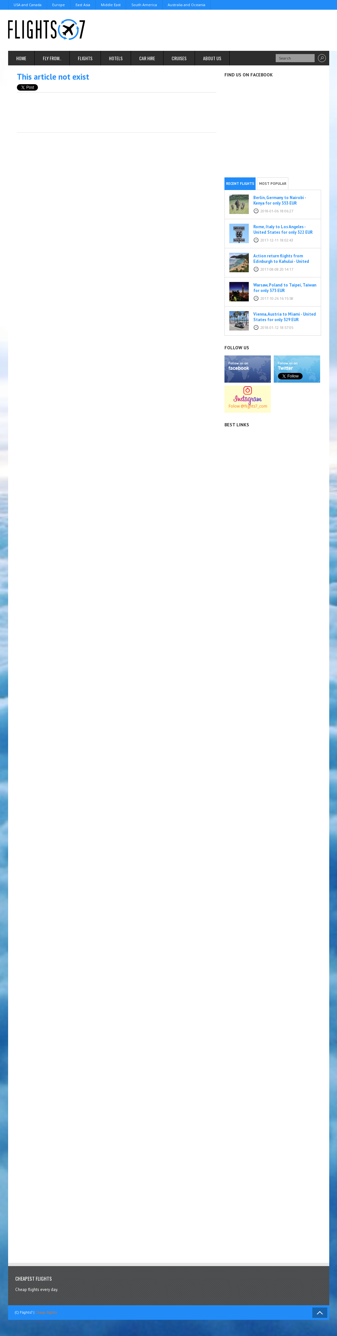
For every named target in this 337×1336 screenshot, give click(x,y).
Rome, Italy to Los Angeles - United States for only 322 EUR (283, 229)
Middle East (111, 4)
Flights (85, 58)
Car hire (147, 58)
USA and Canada (28, 4)
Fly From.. (52, 58)
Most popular (272, 183)
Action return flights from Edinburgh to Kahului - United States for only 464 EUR (281, 261)
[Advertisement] (211, 29)
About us (212, 58)
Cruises (179, 58)
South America (144, 4)
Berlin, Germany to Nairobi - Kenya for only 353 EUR (279, 200)
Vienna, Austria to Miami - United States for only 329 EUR (284, 316)
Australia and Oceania (186, 4)
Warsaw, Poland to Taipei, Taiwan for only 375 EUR (284, 287)
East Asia (83, 4)
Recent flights (240, 183)
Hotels (116, 58)
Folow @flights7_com (248, 406)
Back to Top (319, 1313)
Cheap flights (46, 1312)
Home (21, 58)
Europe (58, 4)
